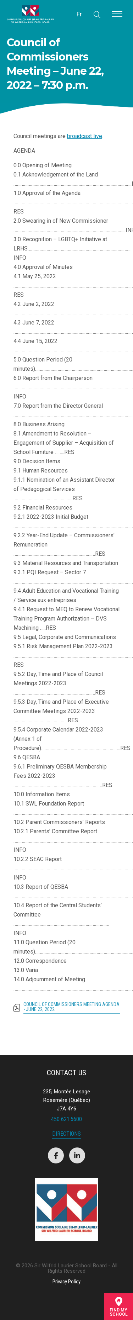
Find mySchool (119, 1306)
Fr (79, 14)
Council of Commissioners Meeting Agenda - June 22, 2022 (71, 1010)
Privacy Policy (66, 1281)
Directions (66, 1134)
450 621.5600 (66, 1119)
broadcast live (84, 136)
